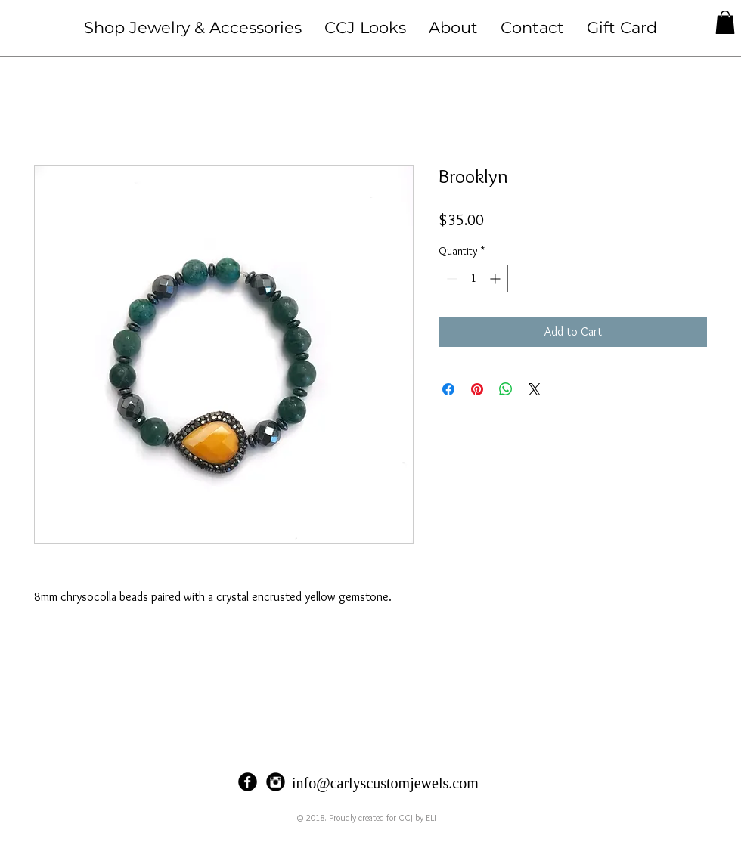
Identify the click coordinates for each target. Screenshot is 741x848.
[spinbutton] (473, 278)
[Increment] (496, 278)
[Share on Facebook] (448, 389)
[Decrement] (450, 278)
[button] (193, 27)
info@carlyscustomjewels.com (385, 783)
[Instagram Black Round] (275, 781)
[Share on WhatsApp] (506, 389)
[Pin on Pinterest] (477, 389)
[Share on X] (535, 389)
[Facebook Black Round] (247, 781)
